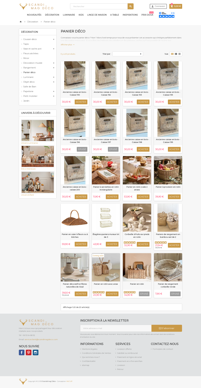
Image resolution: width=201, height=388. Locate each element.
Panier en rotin (137, 284)
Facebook (21, 352)
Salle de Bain (29, 86)
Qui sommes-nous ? (91, 357)
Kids (81, 15)
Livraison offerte (124, 349)
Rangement (29, 67)
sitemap (85, 365)
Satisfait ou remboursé (127, 353)
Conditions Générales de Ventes (96, 353)
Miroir (26, 58)
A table (114, 15)
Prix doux (147, 13)
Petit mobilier (30, 96)
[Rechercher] (102, 6)
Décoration (52, 15)
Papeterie (28, 91)
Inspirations (130, 15)
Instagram (35, 352)
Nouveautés (34, 15)
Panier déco (29, 72)
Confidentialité (88, 361)
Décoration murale (32, 63)
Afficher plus (68, 44)
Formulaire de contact (163, 349)
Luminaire (69, 15)
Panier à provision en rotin (168, 187)
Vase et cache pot (32, 48)
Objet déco (29, 82)
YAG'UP (69, 381)
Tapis (26, 44)
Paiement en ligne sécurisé (129, 357)
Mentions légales (89, 349)
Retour (120, 369)
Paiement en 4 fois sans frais (129, 361)
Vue (166, 54)
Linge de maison (97, 15)
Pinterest (28, 352)
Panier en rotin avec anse (106, 284)
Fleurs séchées (30, 53)
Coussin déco (30, 39)
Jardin (26, 101)
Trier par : (107, 54)
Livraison (121, 365)
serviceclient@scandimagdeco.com (41, 339)
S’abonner (166, 328)
